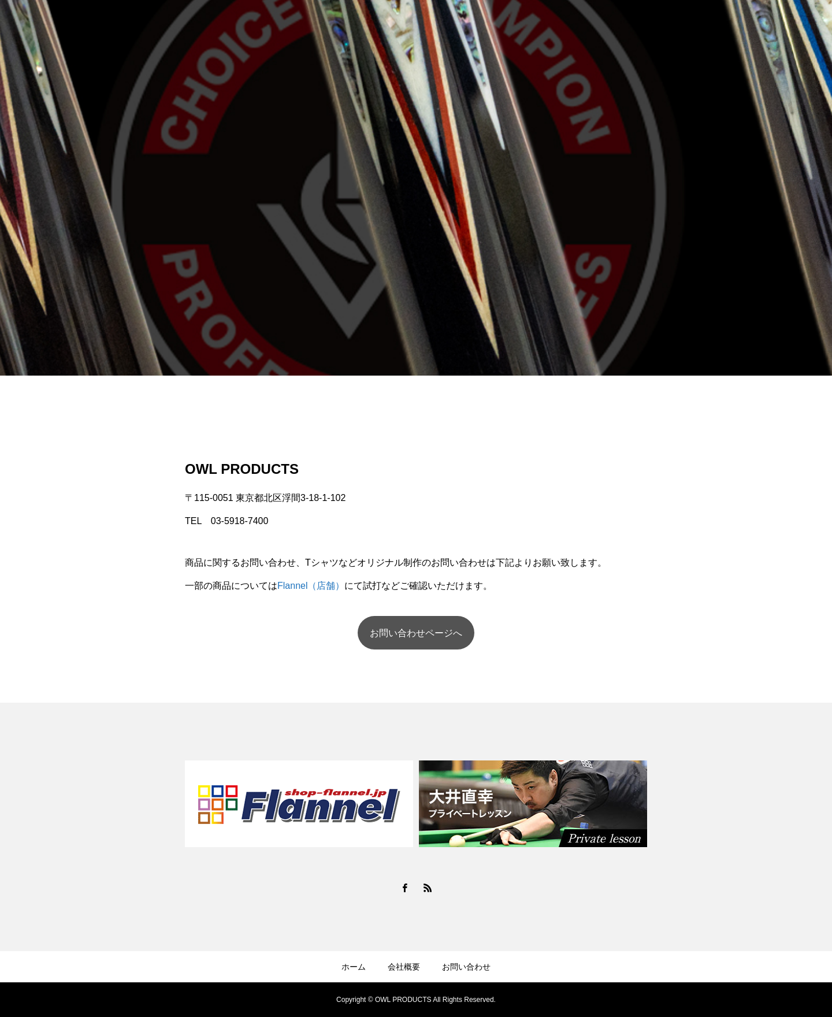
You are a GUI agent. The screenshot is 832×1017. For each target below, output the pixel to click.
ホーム (353, 966)
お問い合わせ (466, 966)
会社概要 (404, 966)
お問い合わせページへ (416, 633)
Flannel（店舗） (310, 586)
